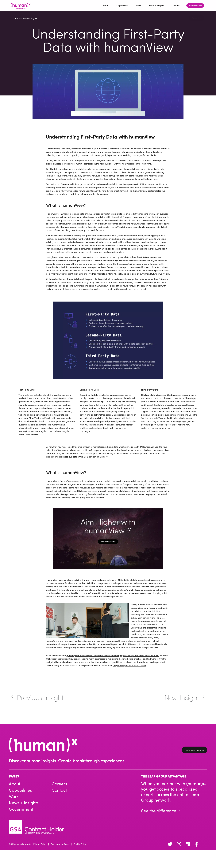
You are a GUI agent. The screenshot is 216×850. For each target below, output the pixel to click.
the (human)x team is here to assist (129, 665)
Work (138, 5)
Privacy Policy (39, 844)
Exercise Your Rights (60, 844)
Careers (59, 784)
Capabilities (122, 5)
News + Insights (156, 5)
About (105, 5)
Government (21, 809)
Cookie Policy (79, 844)
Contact (175, 5)
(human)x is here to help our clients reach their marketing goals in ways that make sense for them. (113, 655)
